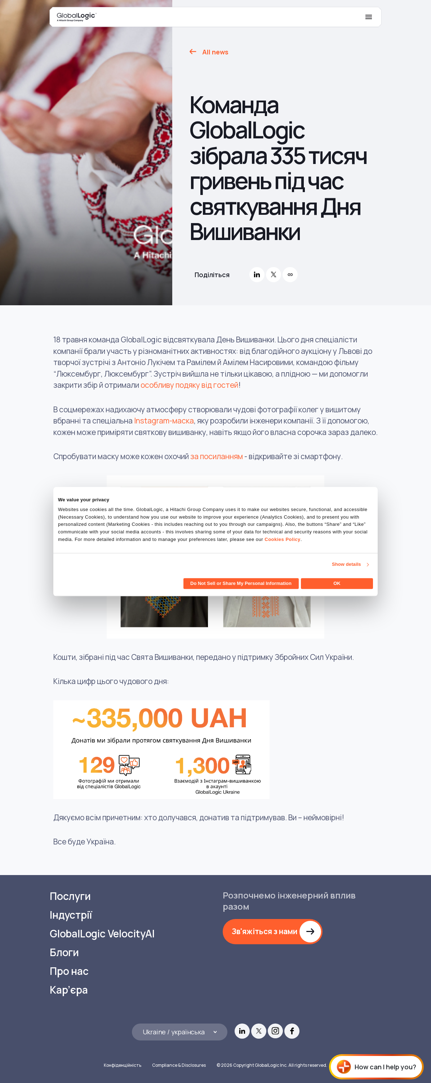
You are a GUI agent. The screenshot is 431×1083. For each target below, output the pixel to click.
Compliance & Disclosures (179, 1065)
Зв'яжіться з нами (264, 931)
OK (337, 583)
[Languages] (179, 1032)
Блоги (64, 952)
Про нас (69, 971)
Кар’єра (69, 990)
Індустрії (71, 915)
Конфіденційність (122, 1065)
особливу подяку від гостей (189, 385)
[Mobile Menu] (368, 17)
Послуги (70, 896)
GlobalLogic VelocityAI (102, 933)
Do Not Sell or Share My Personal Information (241, 583)
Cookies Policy (282, 539)
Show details (346, 564)
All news (215, 52)
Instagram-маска (164, 421)
